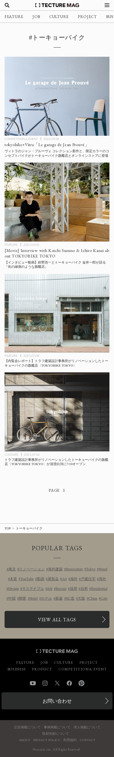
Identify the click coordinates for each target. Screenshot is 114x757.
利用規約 (70, 740)
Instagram (45, 683)
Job (50, 588)
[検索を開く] (7, 5)
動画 (40, 579)
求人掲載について (87, 727)
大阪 (81, 598)
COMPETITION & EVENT (21, 138)
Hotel (33, 598)
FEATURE (14, 16)
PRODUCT (42, 669)
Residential (99, 588)
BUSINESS (16, 669)
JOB (36, 16)
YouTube (27, 579)
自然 (84, 588)
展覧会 (53, 579)
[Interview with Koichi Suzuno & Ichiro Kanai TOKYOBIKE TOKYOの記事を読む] (57, 202)
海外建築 (55, 569)
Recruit (61, 588)
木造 (13, 579)
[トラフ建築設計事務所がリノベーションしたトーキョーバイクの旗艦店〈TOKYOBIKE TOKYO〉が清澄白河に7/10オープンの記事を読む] (57, 411)
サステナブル (33, 588)
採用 (73, 588)
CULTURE (59, 16)
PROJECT (87, 16)
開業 (22, 598)
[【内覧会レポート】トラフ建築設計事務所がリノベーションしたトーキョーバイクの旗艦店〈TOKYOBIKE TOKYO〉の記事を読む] (57, 313)
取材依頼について (55, 733)
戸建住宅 (88, 579)
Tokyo (90, 569)
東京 (12, 569)
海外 (74, 579)
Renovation (74, 569)
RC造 (70, 598)
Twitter (57, 683)
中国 (12, 598)
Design (14, 588)
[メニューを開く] (107, 5)
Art (64, 579)
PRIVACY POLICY (46, 740)
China (92, 598)
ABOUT (24, 740)
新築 (59, 598)
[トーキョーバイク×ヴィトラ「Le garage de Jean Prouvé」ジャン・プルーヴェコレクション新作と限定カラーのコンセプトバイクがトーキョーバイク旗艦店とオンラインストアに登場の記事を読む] (57, 96)
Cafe (104, 598)
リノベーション (32, 569)
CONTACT (87, 740)
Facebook (69, 683)
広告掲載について (27, 727)
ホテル (46, 598)
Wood (103, 569)
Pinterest (81, 683)
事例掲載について (57, 727)
